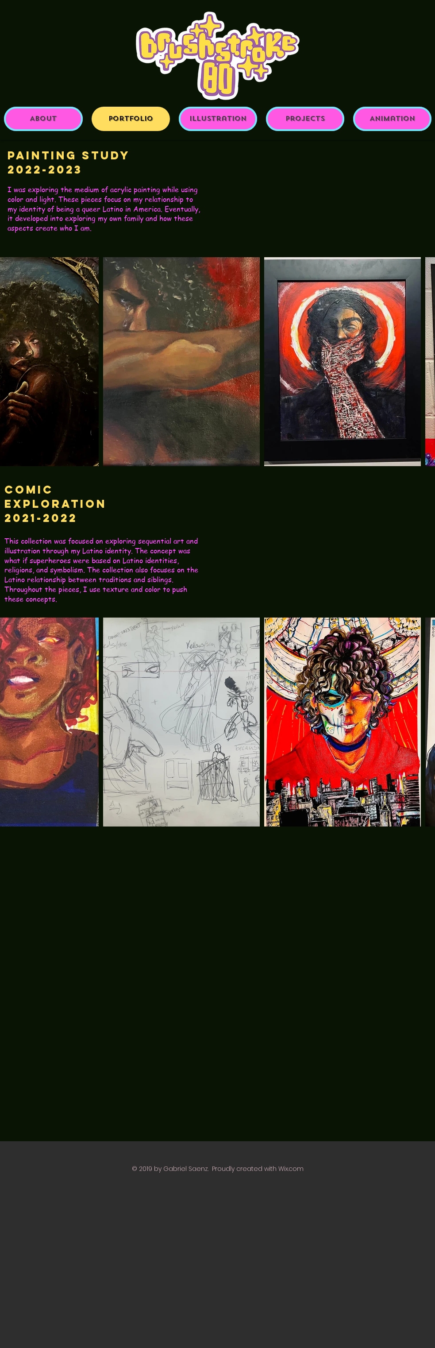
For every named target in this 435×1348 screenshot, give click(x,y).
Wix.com (291, 1168)
